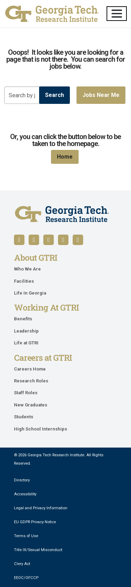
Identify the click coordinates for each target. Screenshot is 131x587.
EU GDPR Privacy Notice (35, 522)
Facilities (24, 281)
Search (54, 95)
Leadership (26, 331)
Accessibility (25, 494)
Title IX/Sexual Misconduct (38, 550)
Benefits (23, 318)
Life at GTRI (26, 342)
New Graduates (30, 404)
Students (23, 416)
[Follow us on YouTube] (48, 240)
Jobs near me (100, 95)
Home (65, 156)
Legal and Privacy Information (40, 508)
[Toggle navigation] (117, 13)
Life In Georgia (30, 293)
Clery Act (22, 564)
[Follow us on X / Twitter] (63, 240)
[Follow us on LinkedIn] (34, 240)
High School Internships (40, 429)
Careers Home (30, 369)
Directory (22, 480)
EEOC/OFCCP (26, 577)
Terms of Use (26, 536)
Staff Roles (25, 392)
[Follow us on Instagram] (78, 240)
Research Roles (31, 380)
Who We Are (27, 269)
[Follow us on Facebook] (19, 240)
